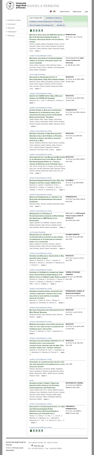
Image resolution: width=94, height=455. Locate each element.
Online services (65, 11)
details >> (38, 51)
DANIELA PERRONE (43, 6)
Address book (77, 11)
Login (86, 11)
